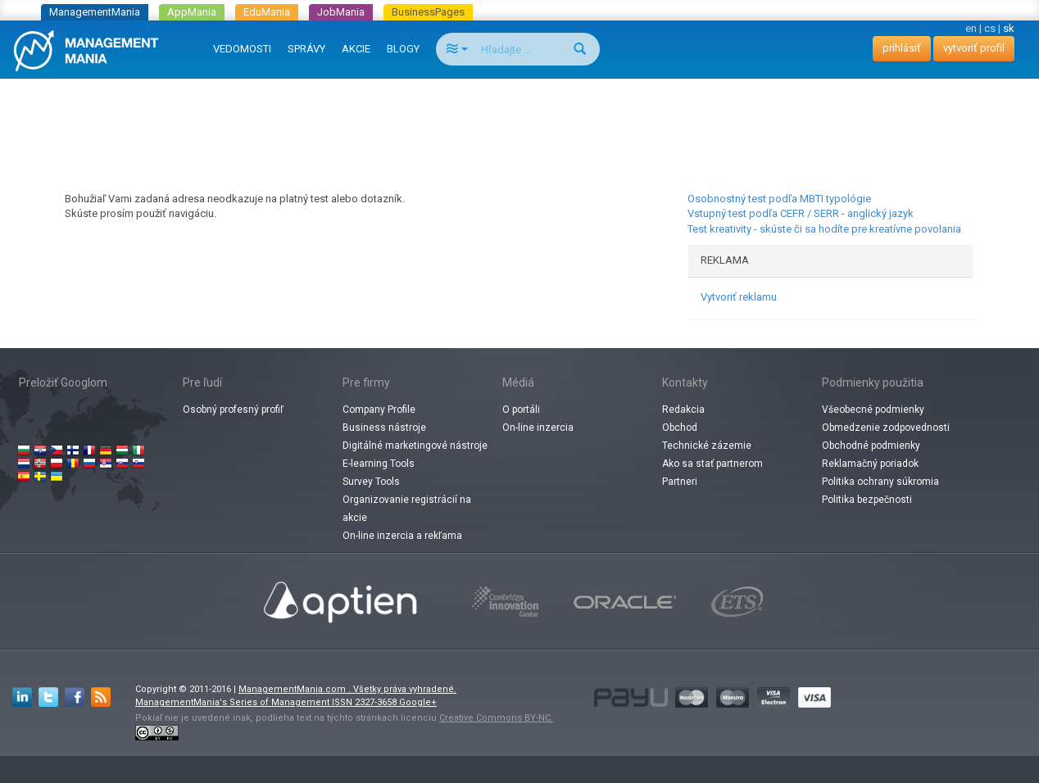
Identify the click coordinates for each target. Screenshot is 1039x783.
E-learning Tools (379, 463)
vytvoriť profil (974, 48)
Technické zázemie (706, 445)
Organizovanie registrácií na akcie (407, 508)
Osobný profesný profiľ (233, 409)
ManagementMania (94, 12)
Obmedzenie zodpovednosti (886, 427)
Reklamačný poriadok (870, 463)
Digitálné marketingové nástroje (415, 445)
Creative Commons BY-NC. (496, 718)
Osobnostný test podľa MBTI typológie (779, 198)
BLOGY (403, 49)
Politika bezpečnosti (867, 499)
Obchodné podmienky (871, 445)
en (971, 28)
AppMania (191, 12)
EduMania (266, 12)
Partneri (679, 481)
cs (990, 28)
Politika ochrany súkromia (880, 481)
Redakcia (683, 409)
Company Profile (379, 409)
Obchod (679, 427)
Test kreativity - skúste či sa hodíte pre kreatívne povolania (824, 229)
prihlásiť (901, 48)
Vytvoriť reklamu (739, 297)
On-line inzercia (538, 427)
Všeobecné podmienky (873, 409)
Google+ (418, 702)
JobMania (341, 12)
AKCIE (356, 49)
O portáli (521, 409)
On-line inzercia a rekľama (402, 535)
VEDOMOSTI (242, 49)
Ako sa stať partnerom (712, 463)
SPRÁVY (306, 49)
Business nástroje (384, 427)
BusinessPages (428, 12)
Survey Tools (371, 481)
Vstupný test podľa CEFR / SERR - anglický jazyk (800, 213)
